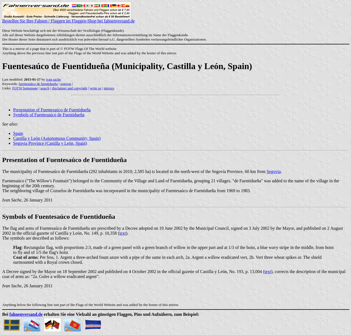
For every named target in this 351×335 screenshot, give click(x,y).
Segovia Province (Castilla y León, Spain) (50, 143)
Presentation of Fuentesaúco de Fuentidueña (52, 109)
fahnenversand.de (26, 314)
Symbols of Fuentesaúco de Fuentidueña (48, 114)
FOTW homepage (25, 88)
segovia (65, 84)
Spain (18, 133)
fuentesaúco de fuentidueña (38, 84)
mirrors (109, 88)
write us (95, 88)
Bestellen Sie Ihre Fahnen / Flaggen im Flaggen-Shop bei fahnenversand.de (68, 19)
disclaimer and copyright (69, 88)
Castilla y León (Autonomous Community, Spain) (57, 138)
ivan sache (53, 79)
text (122, 233)
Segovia (274, 171)
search (44, 88)
